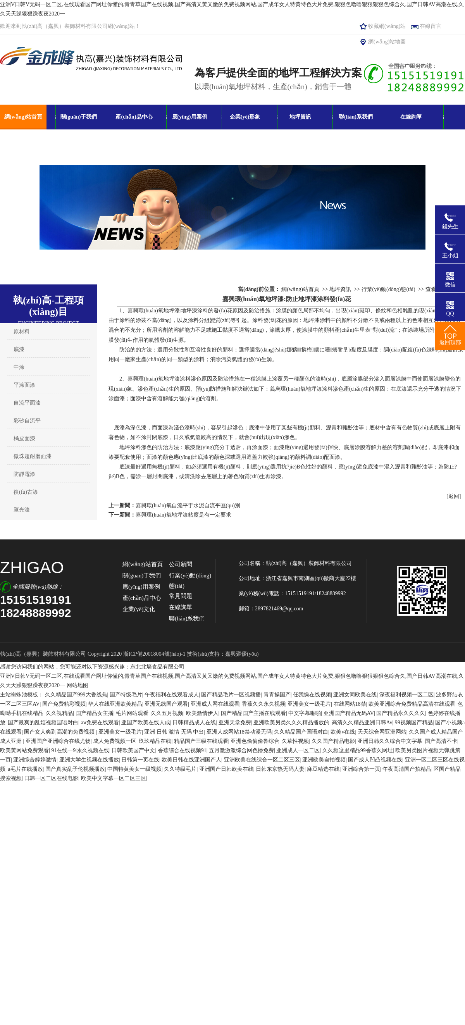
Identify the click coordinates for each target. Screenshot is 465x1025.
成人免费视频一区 (114, 741)
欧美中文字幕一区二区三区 (113, 778)
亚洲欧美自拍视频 (324, 760)
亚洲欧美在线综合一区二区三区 (262, 760)
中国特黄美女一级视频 (134, 769)
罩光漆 (22, 510)
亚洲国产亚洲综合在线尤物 (58, 741)
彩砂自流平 (27, 421)
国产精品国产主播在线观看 (253, 713)
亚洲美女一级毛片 (309, 704)
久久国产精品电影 (333, 741)
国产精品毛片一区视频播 (231, 695)
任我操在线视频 (312, 695)
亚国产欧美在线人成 (145, 722)
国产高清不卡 (441, 741)
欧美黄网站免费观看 (24, 750)
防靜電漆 (24, 474)
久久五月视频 (167, 713)
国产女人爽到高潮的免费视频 (60, 732)
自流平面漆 (27, 403)
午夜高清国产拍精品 (406, 769)
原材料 (22, 331)
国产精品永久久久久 (400, 713)
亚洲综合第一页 (361, 769)
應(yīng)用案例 (189, 117)
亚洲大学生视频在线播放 (89, 760)
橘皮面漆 (24, 438)
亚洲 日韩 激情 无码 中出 (174, 732)
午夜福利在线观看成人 (172, 695)
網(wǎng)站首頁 (23, 117)
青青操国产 (277, 695)
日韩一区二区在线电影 (51, 778)
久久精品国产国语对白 (301, 732)
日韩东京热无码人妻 (280, 769)
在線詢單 (411, 117)
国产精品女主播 (95, 713)
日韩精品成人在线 (194, 722)
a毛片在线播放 (25, 769)
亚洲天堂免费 (235, 722)
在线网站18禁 (350, 704)
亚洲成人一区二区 (298, 750)
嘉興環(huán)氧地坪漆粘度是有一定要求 (183, 515)
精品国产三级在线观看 (201, 741)
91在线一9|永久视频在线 (80, 750)
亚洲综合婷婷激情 (35, 760)
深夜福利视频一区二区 (406, 695)
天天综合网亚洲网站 (382, 732)
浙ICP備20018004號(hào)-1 (155, 654)
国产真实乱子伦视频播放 (75, 769)
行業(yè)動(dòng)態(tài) (388, 289)
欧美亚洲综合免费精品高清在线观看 (412, 704)
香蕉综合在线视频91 (182, 750)
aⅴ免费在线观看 (100, 722)
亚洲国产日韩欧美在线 (226, 769)
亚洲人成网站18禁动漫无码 (239, 732)
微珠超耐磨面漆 (33, 456)
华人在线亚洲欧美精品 (115, 704)
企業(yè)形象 (245, 117)
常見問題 (180, 596)
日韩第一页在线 (140, 760)
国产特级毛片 (126, 695)
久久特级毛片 (180, 769)
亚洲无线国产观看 (166, 704)
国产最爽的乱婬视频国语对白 (43, 722)
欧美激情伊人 (202, 713)
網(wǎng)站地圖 (387, 42)
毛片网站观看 (132, 713)
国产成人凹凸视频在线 (375, 760)
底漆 (19, 349)
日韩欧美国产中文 (133, 750)
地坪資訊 (300, 117)
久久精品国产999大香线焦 (76, 695)
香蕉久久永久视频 (263, 704)
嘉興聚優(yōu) (241, 654)
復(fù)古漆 (26, 492)
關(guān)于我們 (78, 117)
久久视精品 (59, 713)
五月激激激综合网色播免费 (241, 750)
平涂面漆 (24, 385)
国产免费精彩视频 (64, 704)
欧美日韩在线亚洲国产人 (191, 760)
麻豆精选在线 (323, 769)
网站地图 (77, 685)
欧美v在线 (343, 732)
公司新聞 (180, 564)
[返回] (453, 496)
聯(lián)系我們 (356, 117)
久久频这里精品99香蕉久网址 (357, 750)
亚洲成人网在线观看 (215, 704)
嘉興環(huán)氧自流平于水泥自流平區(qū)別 (188, 505)
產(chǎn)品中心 (133, 117)
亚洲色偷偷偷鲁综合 (255, 741)
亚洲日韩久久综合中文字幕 (389, 741)
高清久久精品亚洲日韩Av (362, 722)
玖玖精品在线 (155, 741)
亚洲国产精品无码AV (349, 713)
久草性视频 (295, 741)
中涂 (19, 367)
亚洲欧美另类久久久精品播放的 (291, 722)
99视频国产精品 (414, 722)
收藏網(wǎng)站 (387, 26)
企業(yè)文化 (138, 609)
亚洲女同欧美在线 (355, 695)
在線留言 (430, 26)
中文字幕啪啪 (304, 713)
